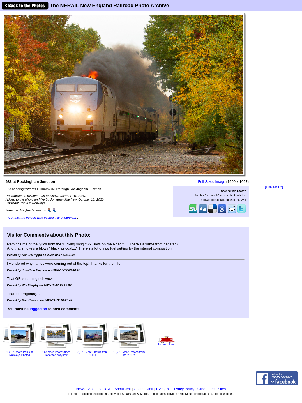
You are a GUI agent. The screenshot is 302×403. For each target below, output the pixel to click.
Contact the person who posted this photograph (42, 217)
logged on (38, 309)
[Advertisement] (274, 99)
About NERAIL (100, 389)
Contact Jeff (143, 389)
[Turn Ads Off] (274, 187)
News (81, 389)
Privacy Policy (183, 389)
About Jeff (122, 389)
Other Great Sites (211, 389)
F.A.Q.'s (162, 389)
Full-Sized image (211, 181)
